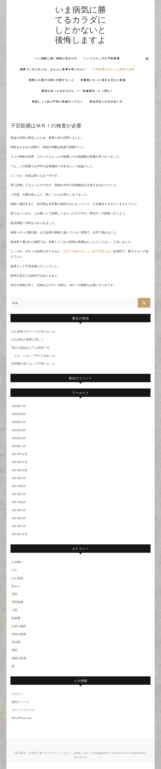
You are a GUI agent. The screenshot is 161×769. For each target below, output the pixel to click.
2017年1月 (19, 526)
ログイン (17, 694)
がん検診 (17, 578)
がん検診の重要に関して (28, 339)
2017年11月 (19, 462)
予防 (14, 594)
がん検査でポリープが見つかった (34, 331)
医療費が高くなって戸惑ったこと (34, 363)
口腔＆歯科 (19, 626)
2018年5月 (19, 422)
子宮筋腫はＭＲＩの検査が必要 (114, 69)
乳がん (16, 586)
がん (14, 570)
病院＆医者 (19, 658)
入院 (14, 610)
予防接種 (17, 602)
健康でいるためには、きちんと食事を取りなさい (53, 69)
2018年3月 (19, 438)
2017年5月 (19, 510)
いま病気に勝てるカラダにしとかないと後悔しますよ (80, 24)
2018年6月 (19, 414)
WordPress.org (21, 718)
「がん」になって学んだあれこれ (34, 355)
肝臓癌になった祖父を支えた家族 (103, 80)
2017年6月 (19, 502)
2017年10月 (19, 470)
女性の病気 (19, 634)
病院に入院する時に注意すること (51, 80)
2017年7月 (19, 494)
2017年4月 (19, 518)
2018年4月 (19, 430)
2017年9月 (19, 478)
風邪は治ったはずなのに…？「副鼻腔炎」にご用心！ (77, 90)
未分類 (16, 642)
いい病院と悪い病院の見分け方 (56, 58)
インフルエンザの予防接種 (101, 58)
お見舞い (17, 562)
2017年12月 (19, 454)
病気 (14, 650)
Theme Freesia (119, 753)
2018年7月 (19, 406)
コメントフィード (23, 710)
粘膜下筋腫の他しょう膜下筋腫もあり (88, 251)
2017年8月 (19, 486)
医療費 (16, 618)
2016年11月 (19, 534)
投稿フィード (20, 702)
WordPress (80, 757)
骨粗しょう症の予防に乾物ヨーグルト (57, 101)
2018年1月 (19, 446)
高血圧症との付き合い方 (106, 101)
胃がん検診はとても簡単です (31, 347)
